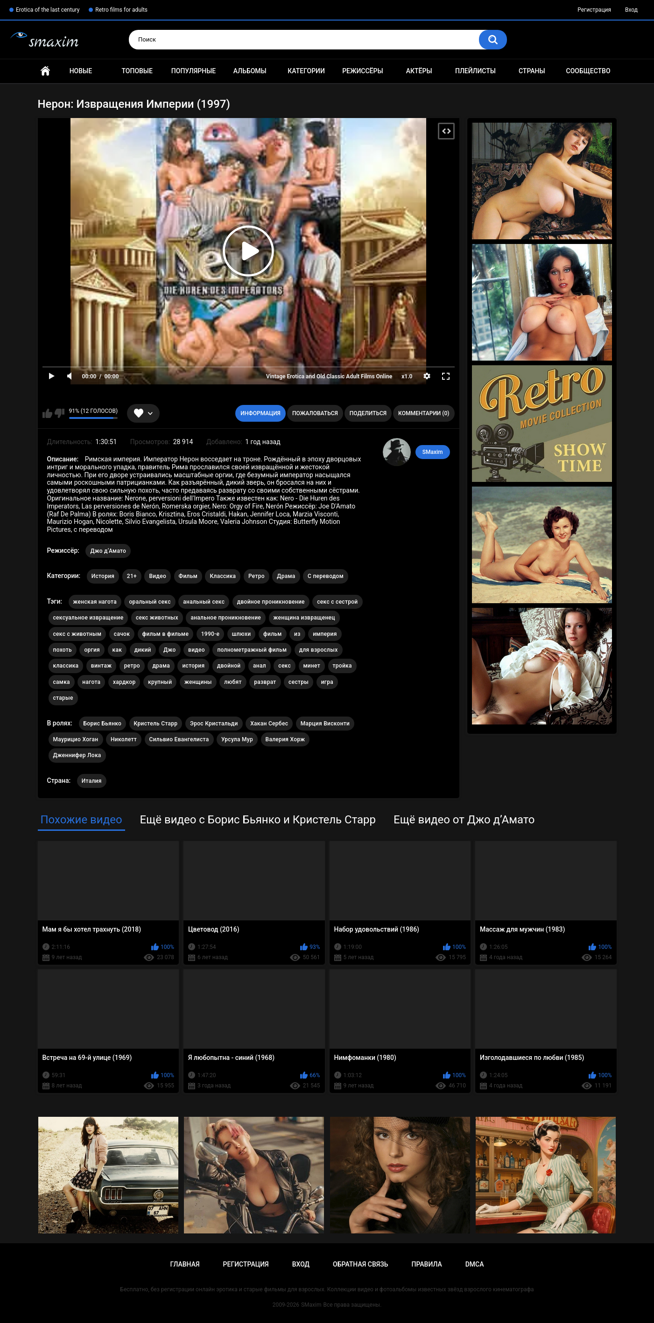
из (297, 634)
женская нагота (95, 602)
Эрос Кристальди (214, 723)
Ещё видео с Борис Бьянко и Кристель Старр (258, 819)
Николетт (124, 739)
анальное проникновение (225, 617)
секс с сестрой (337, 602)
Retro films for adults (121, 10)
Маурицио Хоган (75, 739)
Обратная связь (360, 1264)
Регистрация (594, 10)
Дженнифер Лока (77, 755)
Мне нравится (47, 413)
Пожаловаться (315, 413)
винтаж (101, 665)
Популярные (193, 71)
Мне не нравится (59, 413)
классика (66, 665)
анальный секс (204, 602)
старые (63, 698)
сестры (298, 682)
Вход (631, 10)
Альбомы (250, 71)
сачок (122, 634)
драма (161, 665)
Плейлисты (475, 71)
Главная (45, 71)
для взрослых (318, 650)
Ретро (256, 576)
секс (284, 665)
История (103, 576)
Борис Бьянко (103, 723)
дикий (142, 650)
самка (61, 682)
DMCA (474, 1264)
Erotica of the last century (47, 10)
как (117, 650)
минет (312, 665)
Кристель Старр (156, 723)
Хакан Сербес (269, 723)
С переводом (326, 576)
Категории (306, 71)
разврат (265, 682)
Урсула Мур (237, 739)
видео (196, 650)
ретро (132, 665)
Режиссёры (362, 71)
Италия (92, 781)
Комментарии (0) (423, 413)
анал (259, 665)
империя (325, 634)
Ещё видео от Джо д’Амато (464, 819)
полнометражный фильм (252, 650)
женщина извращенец (304, 617)
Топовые (136, 71)
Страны (532, 71)
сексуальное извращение (88, 617)
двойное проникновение (271, 602)
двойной (229, 665)
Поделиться (368, 413)
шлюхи (241, 634)
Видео (157, 576)
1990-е (210, 634)
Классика (223, 576)
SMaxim (432, 452)
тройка (342, 665)
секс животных (157, 617)
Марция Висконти (325, 723)
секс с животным (77, 634)
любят (233, 682)
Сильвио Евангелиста (179, 739)
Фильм (188, 576)
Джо (169, 650)
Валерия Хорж (285, 739)
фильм (272, 634)
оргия (92, 650)
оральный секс (149, 602)
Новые (81, 71)
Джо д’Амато (108, 551)
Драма (286, 576)
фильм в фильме (165, 634)
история (193, 665)
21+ (132, 576)
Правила (426, 1264)
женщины (198, 682)
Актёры (419, 71)
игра (327, 682)
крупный (160, 682)
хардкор (124, 682)
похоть (62, 650)
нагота (91, 682)
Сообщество (588, 71)
